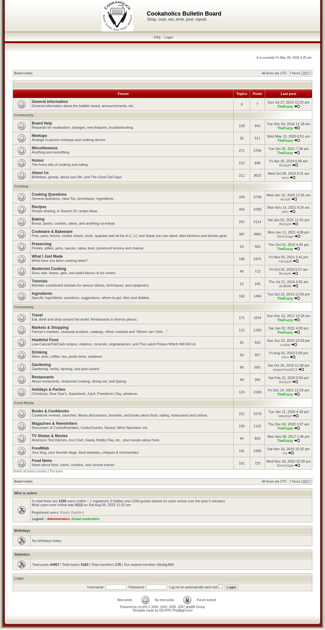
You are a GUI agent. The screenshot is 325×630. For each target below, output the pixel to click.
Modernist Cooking (49, 269)
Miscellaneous (45, 148)
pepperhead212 (285, 369)
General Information (50, 101)
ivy (285, 453)
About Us (40, 173)
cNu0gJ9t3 (165, 564)
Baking (38, 219)
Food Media (24, 403)
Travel (37, 315)
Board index (23, 73)
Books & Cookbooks (50, 411)
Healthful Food (45, 340)
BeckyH (285, 165)
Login (168, 37)
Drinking (39, 352)
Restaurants (43, 377)
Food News (42, 460)
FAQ (157, 37)
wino (285, 178)
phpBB (142, 607)
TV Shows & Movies (50, 436)
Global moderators (85, 519)
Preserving (41, 244)
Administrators (58, 519)
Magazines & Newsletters (54, 423)
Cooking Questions (49, 194)
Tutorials (40, 281)
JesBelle (285, 286)
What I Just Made (47, 256)
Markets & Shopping (50, 327)
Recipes (39, 207)
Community (24, 115)
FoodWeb (40, 448)
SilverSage (285, 236)
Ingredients (42, 293)
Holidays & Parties (48, 389)
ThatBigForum (183, 610)
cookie (285, 345)
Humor (38, 160)
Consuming (24, 307)
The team (56, 471)
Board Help (42, 123)
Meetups (39, 135)
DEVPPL (165, 610)
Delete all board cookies (30, 471)
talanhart (285, 416)
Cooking (21, 186)
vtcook (285, 199)
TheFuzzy (285, 106)
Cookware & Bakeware (52, 231)
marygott (285, 261)
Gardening (41, 364)
